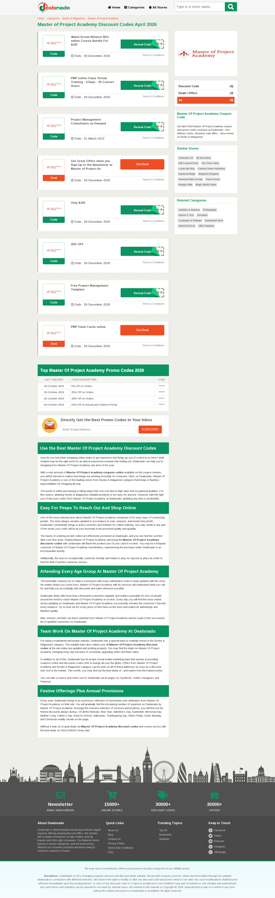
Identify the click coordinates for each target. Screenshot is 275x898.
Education (202, 215)
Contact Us (114, 838)
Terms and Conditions (120, 847)
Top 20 (163, 830)
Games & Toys (186, 215)
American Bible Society (190, 179)
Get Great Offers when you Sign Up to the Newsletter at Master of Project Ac (91, 164)
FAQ (110, 852)
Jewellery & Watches (189, 209)
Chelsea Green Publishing (211, 168)
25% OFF (77, 244)
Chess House (213, 179)
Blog (110, 834)
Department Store (214, 220)
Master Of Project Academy (103, 18)
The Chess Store (210, 163)
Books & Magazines (74, 18)
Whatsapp (217, 851)
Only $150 (78, 202)
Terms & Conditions (153, 55)
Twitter (215, 835)
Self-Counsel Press (188, 163)
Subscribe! (150, 429)
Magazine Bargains (208, 174)
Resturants (165, 834)
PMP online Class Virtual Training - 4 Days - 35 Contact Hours (92, 82)
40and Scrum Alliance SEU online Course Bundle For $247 (90, 40)
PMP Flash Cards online (88, 327)
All (206, 100)
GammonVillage (186, 174)
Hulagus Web (185, 184)
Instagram (217, 846)
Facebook (217, 830)
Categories (134, 7)
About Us (113, 830)
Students (164, 838)
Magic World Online (206, 184)
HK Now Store (203, 158)
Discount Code (206, 86)
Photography (209, 209)
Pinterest (216, 841)
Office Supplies (206, 225)
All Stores (158, 7)
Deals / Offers (206, 93)
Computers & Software (190, 220)
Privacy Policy (116, 843)
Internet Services (186, 225)
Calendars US (185, 158)
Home (114, 7)
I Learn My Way (186, 168)
